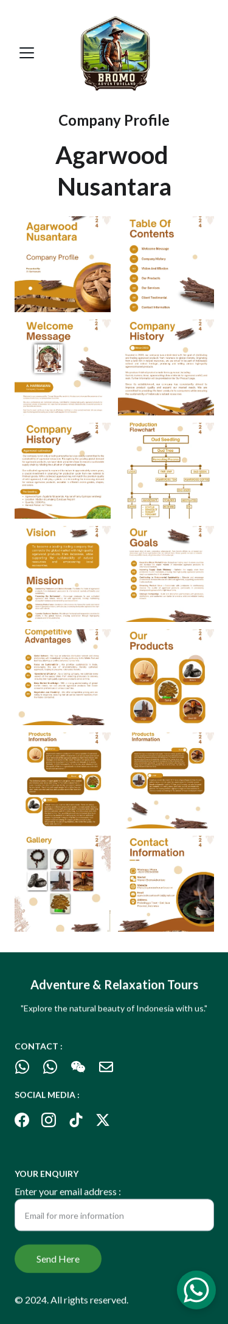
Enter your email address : (68, 1195)
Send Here (58, 1262)
